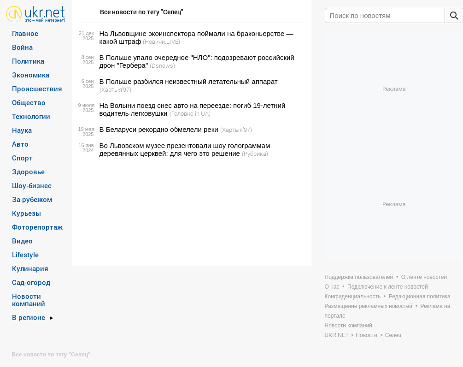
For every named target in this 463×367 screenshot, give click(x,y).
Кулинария (30, 268)
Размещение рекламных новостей (369, 306)
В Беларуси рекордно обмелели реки (159, 129)
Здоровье (28, 171)
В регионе (28, 317)
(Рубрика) (255, 153)
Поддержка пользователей (359, 277)
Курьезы (26, 213)
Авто (20, 144)
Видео (22, 240)
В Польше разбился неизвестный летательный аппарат (189, 81)
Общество (29, 102)
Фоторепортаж (37, 227)
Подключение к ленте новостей (387, 287)
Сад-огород (31, 282)
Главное (25, 33)
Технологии (31, 116)
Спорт (22, 157)
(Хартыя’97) (115, 89)
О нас (332, 287)
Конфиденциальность (353, 296)
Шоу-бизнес (32, 185)
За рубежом (32, 199)
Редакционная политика (420, 296)
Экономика (30, 74)
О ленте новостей (424, 277)
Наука (22, 130)
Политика (28, 61)
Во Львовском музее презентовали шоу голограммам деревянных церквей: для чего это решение (185, 149)
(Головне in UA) (190, 113)
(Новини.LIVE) (161, 41)
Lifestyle (25, 254)
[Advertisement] (190, 212)
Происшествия (37, 88)
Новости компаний (28, 299)
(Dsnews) (162, 65)
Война (22, 47)
